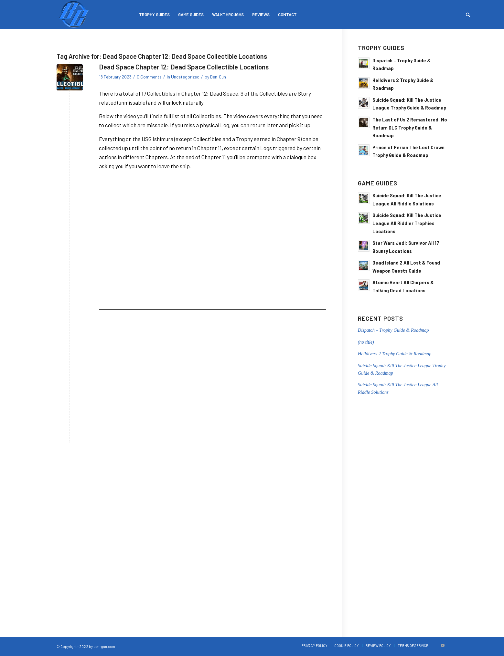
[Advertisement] (212, 365)
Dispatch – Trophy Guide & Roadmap (393, 330)
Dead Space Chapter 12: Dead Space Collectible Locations (184, 67)
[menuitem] (154, 14)
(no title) (366, 342)
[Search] (468, 14)
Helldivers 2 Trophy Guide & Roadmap (395, 353)
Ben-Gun (218, 76)
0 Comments (149, 76)
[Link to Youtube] (443, 645)
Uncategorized (185, 76)
